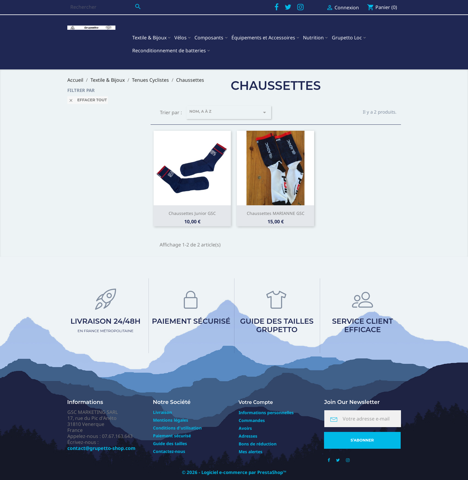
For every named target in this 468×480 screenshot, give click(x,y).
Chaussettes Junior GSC (192, 213)
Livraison (162, 412)
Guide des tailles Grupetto (277, 325)
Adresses (248, 436)
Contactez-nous (169, 451)
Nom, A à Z (228, 112)
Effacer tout (88, 100)
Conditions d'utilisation (177, 428)
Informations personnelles (266, 412)
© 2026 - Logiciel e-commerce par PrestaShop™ (234, 472)
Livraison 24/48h (106, 325)
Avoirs (245, 428)
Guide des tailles (170, 443)
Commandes (252, 420)
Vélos (180, 37)
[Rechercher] (105, 7)
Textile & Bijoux (149, 37)
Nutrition (313, 37)
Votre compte (256, 402)
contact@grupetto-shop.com (101, 448)
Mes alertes (250, 451)
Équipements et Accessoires (263, 37)
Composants (208, 37)
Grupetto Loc (347, 37)
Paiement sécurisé (191, 321)
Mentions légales (170, 420)
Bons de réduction (258, 444)
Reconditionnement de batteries (169, 50)
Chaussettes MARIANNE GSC (275, 213)
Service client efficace (362, 325)
